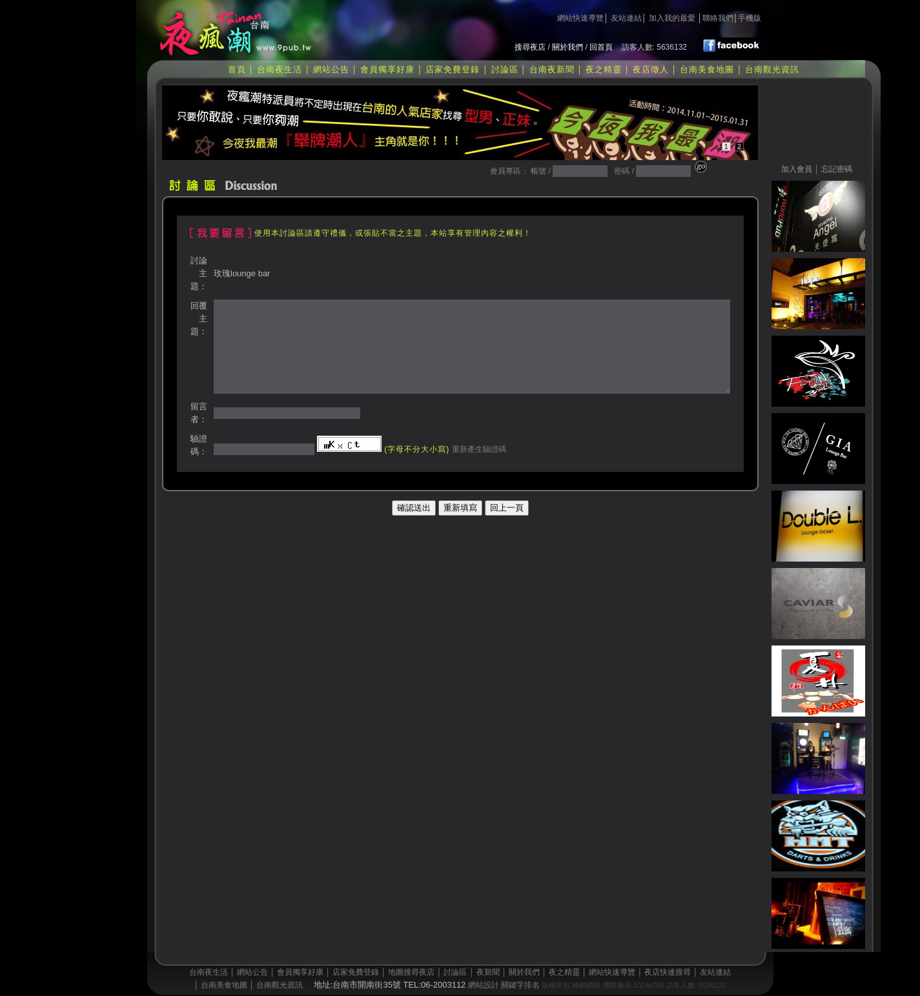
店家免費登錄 (452, 69)
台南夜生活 (279, 69)
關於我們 (567, 47)
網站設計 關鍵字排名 (504, 985)
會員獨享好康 (387, 69)
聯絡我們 (717, 18)
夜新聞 (488, 972)
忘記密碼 (836, 169)
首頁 (237, 69)
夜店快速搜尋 (667, 972)
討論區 (504, 69)
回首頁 (601, 47)
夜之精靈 (604, 69)
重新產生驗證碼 (477, 449)
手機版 (749, 18)
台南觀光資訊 (772, 69)
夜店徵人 (651, 69)
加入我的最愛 (672, 18)
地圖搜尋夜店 (411, 972)
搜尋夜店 (530, 47)
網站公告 (331, 69)
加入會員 (796, 169)
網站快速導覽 (580, 18)
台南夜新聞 (552, 69)
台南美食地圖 (707, 69)
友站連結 (626, 18)
